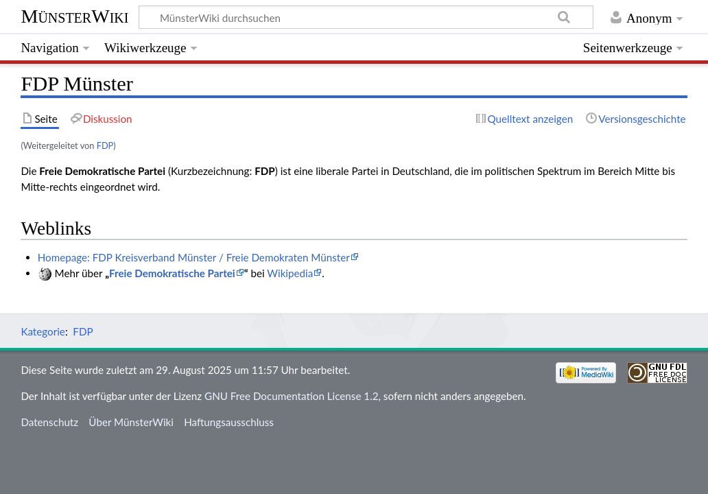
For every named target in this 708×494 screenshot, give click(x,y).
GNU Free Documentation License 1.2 (291, 396)
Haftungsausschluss (229, 422)
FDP (105, 145)
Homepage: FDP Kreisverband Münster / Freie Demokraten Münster (194, 257)
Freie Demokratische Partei (172, 273)
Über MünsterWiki (131, 422)
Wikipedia (290, 273)
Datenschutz (49, 422)
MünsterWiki (74, 16)
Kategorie (42, 331)
